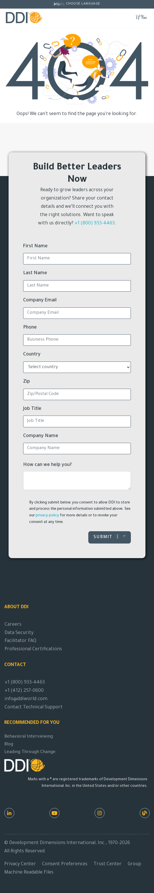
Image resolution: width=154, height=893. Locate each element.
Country (32, 354)
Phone (30, 327)
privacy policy (47, 516)
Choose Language (83, 4)
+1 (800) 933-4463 (95, 223)
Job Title (32, 409)
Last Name (35, 273)
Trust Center (107, 864)
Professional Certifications (33, 649)
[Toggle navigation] (141, 17)
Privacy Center (20, 864)
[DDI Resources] (145, 813)
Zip (26, 381)
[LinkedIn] (9, 813)
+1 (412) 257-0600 (24, 691)
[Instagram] (100, 813)
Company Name (40, 436)
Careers (13, 624)
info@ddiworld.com (26, 699)
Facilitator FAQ (20, 641)
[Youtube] (54, 813)
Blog (8, 744)
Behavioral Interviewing (28, 736)
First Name (35, 246)
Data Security (19, 633)
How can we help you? (47, 465)
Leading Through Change (29, 752)
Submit (109, 537)
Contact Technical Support (34, 707)
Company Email (40, 300)
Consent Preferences (64, 864)
